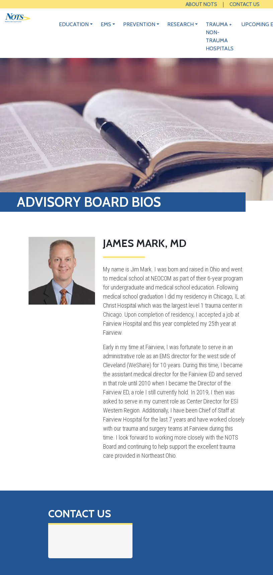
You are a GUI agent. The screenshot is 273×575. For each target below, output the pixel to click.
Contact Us (245, 4)
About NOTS (201, 4)
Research (180, 24)
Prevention (139, 24)
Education (74, 24)
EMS (106, 24)
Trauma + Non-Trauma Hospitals (220, 36)
